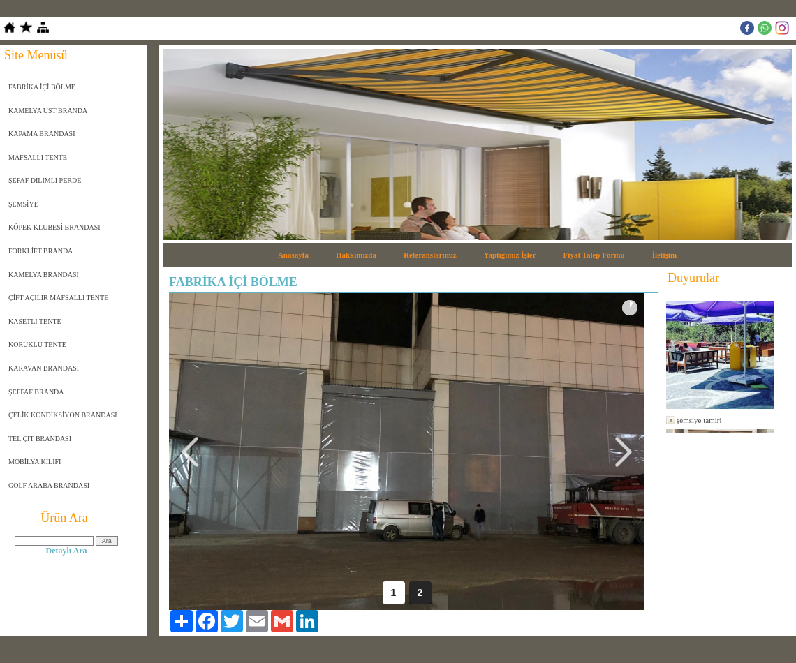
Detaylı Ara (66, 551)
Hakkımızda (356, 255)
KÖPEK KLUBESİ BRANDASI (54, 227)
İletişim (664, 255)
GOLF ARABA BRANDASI (48, 485)
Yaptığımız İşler (510, 255)
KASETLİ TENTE (34, 321)
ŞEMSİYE (23, 204)
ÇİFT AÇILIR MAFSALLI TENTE (58, 297)
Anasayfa (293, 255)
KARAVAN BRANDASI (43, 368)
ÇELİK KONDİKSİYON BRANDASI (62, 415)
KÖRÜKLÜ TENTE (37, 344)
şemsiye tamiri (699, 420)
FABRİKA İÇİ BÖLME (41, 87)
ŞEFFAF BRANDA (36, 392)
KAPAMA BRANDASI (41, 133)
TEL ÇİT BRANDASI (39, 438)
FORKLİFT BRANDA (40, 251)
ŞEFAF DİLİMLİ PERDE (44, 180)
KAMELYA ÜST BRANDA (47, 110)
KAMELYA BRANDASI (43, 274)
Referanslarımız (430, 255)
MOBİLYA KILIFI (34, 461)
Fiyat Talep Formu (594, 255)
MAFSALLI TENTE (37, 157)
